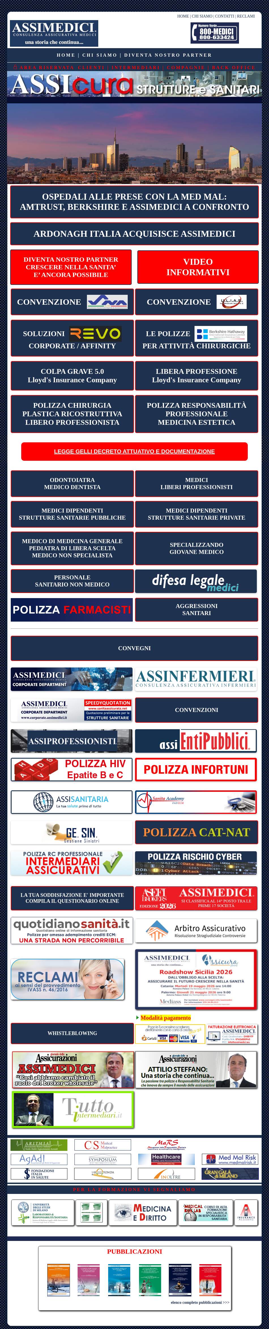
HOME (183, 16)
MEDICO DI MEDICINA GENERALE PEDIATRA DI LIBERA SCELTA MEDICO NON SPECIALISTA (72, 548)
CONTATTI (224, 16)
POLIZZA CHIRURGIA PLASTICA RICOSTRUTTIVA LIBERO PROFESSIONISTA (72, 413)
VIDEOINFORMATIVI (198, 267)
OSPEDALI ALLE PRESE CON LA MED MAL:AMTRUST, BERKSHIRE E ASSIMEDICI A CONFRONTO (134, 202)
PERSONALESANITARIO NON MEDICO (72, 581)
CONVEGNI (134, 648)
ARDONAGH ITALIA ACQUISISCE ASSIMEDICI (134, 234)
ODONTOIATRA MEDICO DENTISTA (72, 483)
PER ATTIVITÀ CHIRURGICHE (196, 338)
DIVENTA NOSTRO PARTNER (168, 55)
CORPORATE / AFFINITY (72, 338)
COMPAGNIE (186, 67)
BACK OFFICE (234, 67)
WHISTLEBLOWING (72, 1033)
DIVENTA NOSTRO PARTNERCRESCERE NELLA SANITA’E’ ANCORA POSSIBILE (71, 267)
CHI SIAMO (202, 16)
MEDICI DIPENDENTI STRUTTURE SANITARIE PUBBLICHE (72, 514)
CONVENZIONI (196, 710)
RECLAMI (246, 16)
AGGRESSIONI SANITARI (196, 609)
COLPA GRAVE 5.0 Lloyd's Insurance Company (72, 375)
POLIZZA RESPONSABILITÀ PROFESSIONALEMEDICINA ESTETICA (197, 413)
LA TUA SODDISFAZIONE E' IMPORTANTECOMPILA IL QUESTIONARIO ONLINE (72, 898)
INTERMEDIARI (136, 67)
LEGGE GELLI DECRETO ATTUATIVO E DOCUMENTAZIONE (134, 451)
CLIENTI (91, 67)
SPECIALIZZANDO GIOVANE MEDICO (197, 548)
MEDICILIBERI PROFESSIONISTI (197, 483)
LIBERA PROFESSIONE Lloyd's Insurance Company (196, 375)
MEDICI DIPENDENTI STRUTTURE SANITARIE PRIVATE (196, 514)
